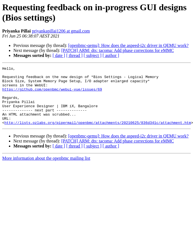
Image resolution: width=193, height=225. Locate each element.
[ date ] (59, 55)
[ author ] (111, 55)
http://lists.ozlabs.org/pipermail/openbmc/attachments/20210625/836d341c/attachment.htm (97, 134)
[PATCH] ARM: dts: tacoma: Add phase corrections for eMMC (117, 50)
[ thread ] (74, 55)
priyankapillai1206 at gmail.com (61, 31)
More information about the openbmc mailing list (46, 170)
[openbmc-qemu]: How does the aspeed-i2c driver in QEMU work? (128, 45)
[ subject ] (93, 55)
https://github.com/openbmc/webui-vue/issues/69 (52, 94)
